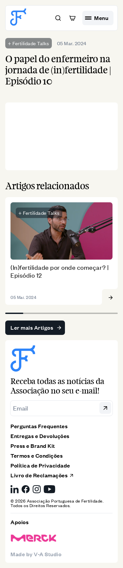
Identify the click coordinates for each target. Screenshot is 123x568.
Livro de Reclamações (42, 475)
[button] (58, 18)
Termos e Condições (36, 455)
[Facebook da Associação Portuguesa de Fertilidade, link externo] (25, 489)
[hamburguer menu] (97, 18)
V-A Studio (47, 554)
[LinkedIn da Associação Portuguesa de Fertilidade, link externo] (14, 489)
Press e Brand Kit (32, 445)
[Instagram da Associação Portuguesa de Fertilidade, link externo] (36, 489)
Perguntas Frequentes (39, 426)
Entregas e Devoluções (40, 435)
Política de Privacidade (40, 465)
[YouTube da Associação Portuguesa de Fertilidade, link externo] (49, 489)
